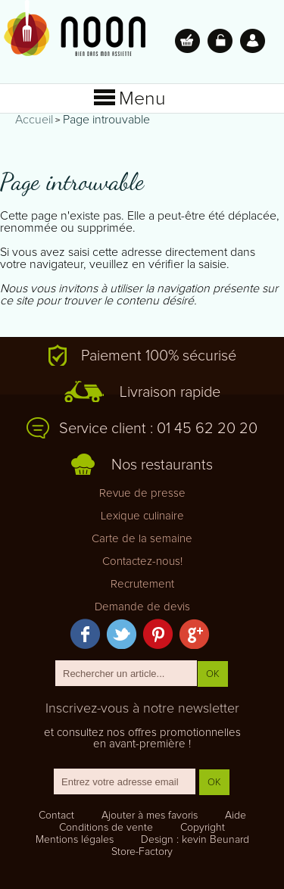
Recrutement (142, 584)
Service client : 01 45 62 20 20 (158, 428)
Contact (56, 815)
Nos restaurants (162, 465)
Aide (235, 815)
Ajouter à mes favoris (149, 815)
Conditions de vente (106, 827)
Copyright (202, 827)
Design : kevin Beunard (195, 839)
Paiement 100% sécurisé (158, 355)
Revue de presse (142, 493)
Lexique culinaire (142, 516)
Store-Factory (142, 852)
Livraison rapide (170, 392)
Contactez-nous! (142, 561)
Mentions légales (75, 839)
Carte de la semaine (142, 538)
